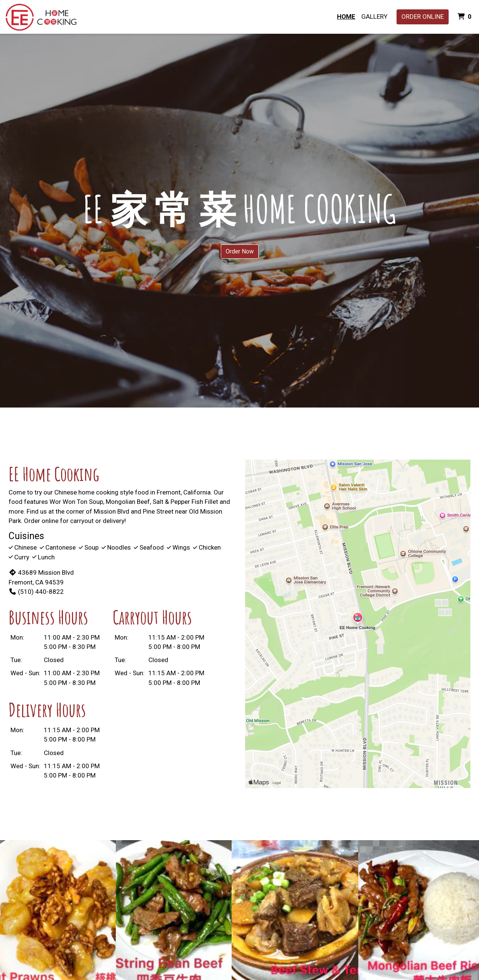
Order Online (422, 16)
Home (346, 16)
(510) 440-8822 (36, 591)
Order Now (240, 251)
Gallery (374, 16)
